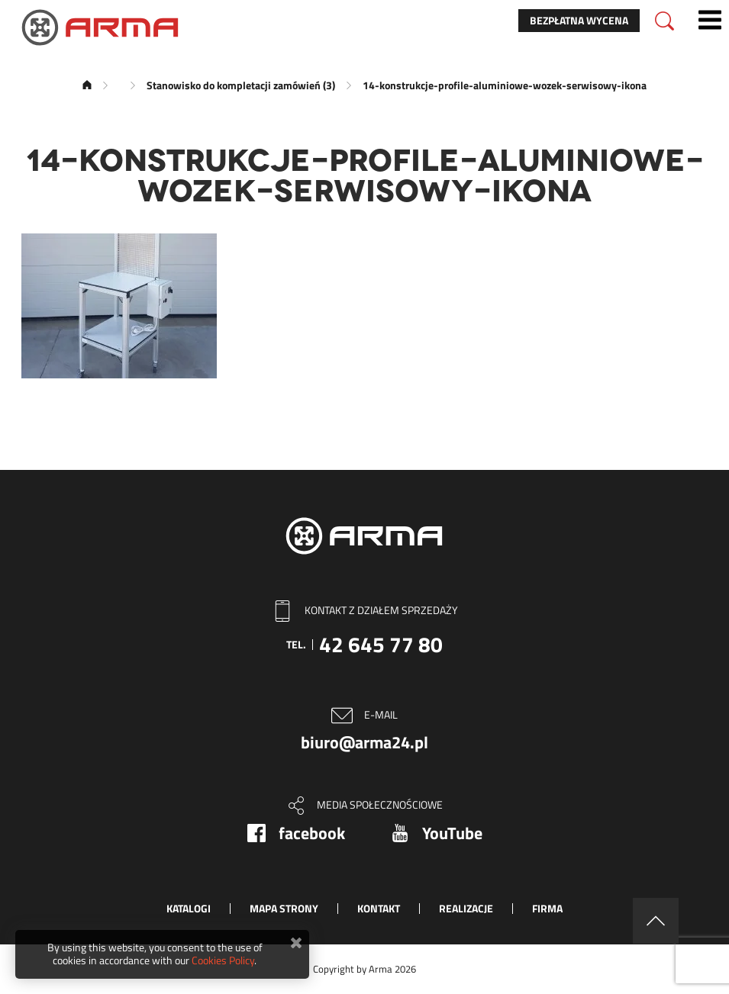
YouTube (452, 833)
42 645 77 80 (381, 644)
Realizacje (466, 908)
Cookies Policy (223, 960)
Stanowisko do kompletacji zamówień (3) (241, 85)
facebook (312, 833)
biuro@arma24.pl (364, 742)
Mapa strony (284, 908)
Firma (547, 908)
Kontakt (378, 908)
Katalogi (188, 908)
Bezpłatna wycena (579, 20)
